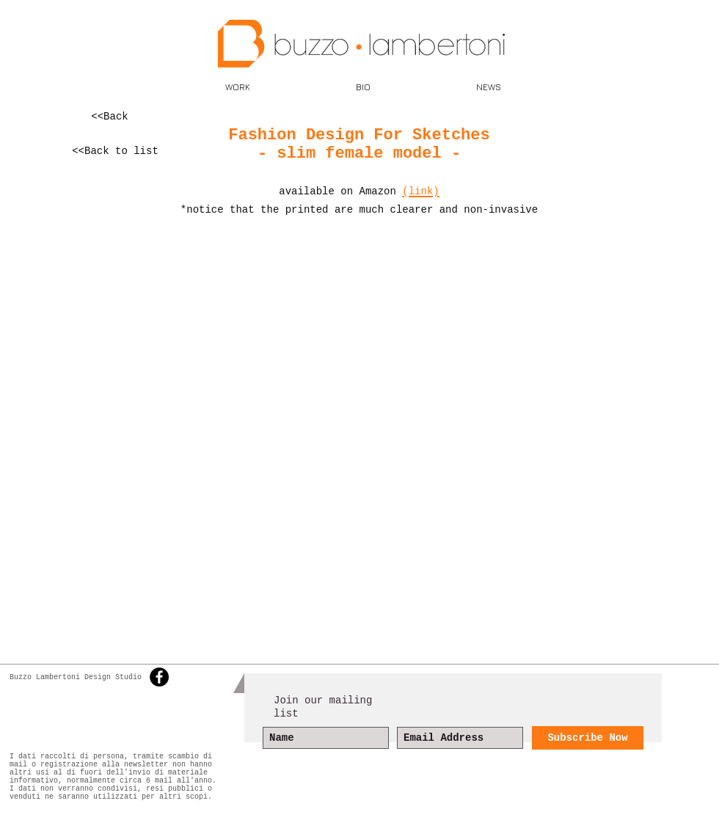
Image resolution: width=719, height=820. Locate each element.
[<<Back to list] (115, 151)
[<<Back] (110, 117)
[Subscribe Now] (587, 738)
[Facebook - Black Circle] (159, 677)
